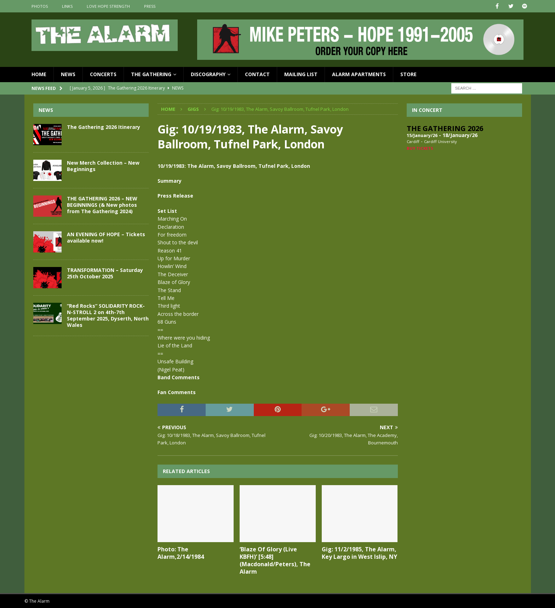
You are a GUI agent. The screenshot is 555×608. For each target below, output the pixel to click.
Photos (40, 6)
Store (408, 74)
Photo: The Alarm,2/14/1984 (181, 553)
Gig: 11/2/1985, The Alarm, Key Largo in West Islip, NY (359, 553)
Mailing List (300, 74)
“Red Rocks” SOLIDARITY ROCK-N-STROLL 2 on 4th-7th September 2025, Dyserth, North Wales (108, 315)
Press (149, 6)
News (68, 74)
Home (39, 74)
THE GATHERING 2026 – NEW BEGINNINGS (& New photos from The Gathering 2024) (102, 205)
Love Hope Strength (108, 6)
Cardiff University (440, 141)
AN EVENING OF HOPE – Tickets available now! (106, 237)
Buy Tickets (420, 148)
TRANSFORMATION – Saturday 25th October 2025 (105, 273)
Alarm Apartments (359, 74)
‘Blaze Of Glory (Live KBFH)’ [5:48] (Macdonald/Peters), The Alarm (275, 560)
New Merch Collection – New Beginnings (103, 165)
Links (67, 6)
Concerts (103, 74)
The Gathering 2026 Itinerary (103, 127)
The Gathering (151, 74)
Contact (257, 74)
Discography (208, 74)
